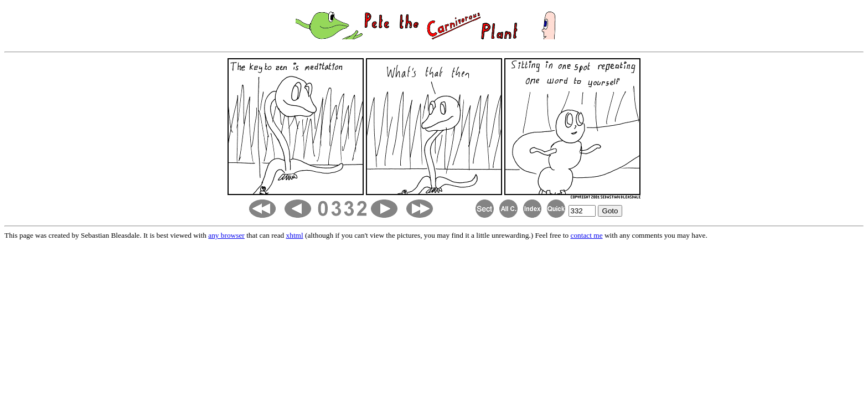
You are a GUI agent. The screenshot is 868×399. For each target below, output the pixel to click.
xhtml (294, 235)
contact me (586, 235)
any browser (226, 235)
